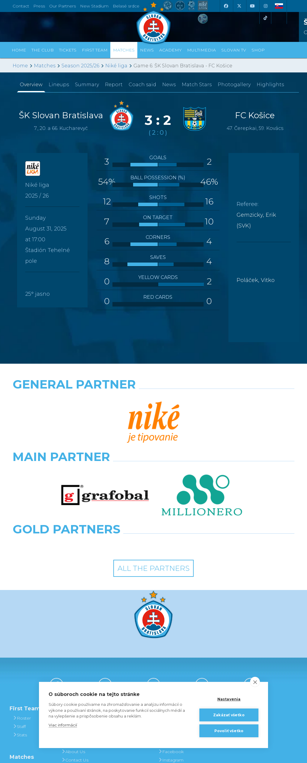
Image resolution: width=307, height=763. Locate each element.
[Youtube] (252, 6)
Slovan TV (233, 50)
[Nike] (153, 399)
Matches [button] (124, 50)
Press (39, 6)
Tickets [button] (67, 50)
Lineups (59, 84)
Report (114, 84)
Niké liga (116, 66)
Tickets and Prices (123, 630)
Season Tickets (127, 642)
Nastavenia (229, 699)
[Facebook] (226, 6)
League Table (29, 691)
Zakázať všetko (229, 715)
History (70, 626)
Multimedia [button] (201, 50)
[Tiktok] (265, 18)
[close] (255, 682)
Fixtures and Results (27, 678)
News (147, 50)
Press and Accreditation (75, 680)
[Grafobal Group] (190, 452)
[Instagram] (265, 6)
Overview (31, 84)
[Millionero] (202, 426)
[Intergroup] (117, 452)
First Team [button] (95, 50)
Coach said (142, 84)
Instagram (170, 668)
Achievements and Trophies (78, 638)
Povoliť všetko (229, 731)
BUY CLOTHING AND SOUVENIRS (226, 630)
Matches (44, 66)
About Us (73, 659)
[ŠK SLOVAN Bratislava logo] (153, 22)
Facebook (171, 659)
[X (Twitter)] (239, 6)
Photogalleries (175, 634)
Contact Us (74, 668)
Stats (20, 642)
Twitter (167, 676)
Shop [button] (258, 50)
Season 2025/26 (80, 66)
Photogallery (234, 84)
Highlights (270, 84)
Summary (87, 84)
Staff (19, 634)
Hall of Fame (76, 651)
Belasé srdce (126, 6)
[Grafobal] (105, 426)
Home (20, 66)
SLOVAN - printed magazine (176, 647)
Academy (170, 50)
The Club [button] (42, 50)
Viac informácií (63, 725)
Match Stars (197, 84)
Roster (22, 626)
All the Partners (153, 476)
